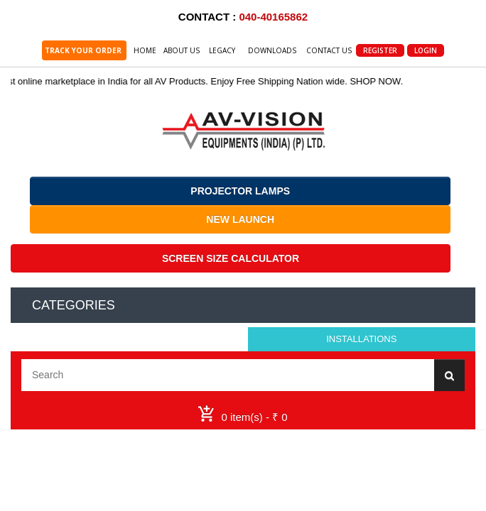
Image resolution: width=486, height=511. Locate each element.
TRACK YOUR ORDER (84, 50)
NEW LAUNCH (240, 219)
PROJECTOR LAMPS (240, 191)
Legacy (222, 50)
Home (145, 50)
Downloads (272, 50)
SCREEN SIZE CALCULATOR (230, 258)
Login (425, 50)
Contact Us (329, 50)
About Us (181, 50)
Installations (361, 339)
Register (380, 50)
